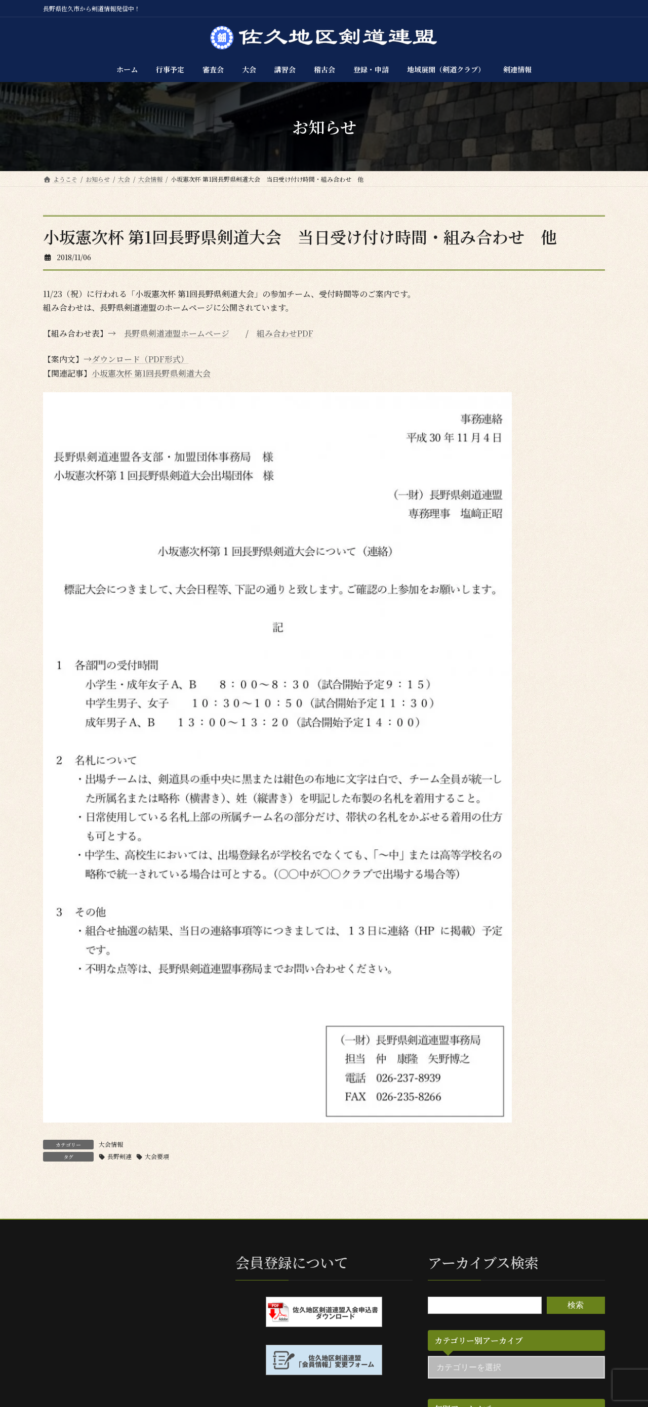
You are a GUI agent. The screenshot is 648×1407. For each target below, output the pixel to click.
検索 (576, 1305)
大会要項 (157, 1156)
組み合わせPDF (285, 333)
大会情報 (111, 1144)
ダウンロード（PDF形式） (140, 359)
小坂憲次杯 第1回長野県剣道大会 (151, 373)
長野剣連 (119, 1156)
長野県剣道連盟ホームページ (176, 333)
